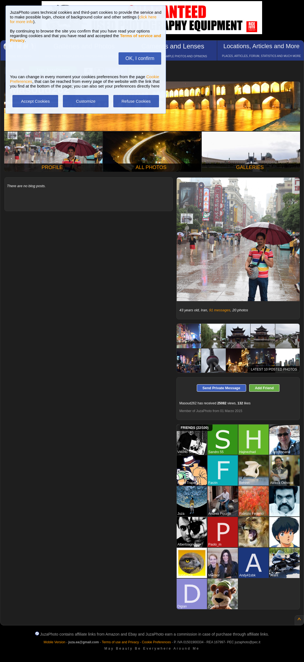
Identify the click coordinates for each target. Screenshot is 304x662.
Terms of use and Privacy (120, 642)
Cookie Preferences (156, 642)
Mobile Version (54, 642)
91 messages (219, 310)
